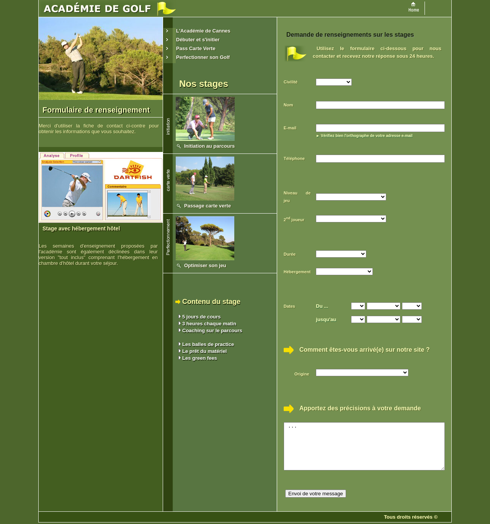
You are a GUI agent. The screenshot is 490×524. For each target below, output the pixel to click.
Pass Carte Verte (196, 48)
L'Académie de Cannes (203, 31)
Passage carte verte (207, 206)
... (374, 443)
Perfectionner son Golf (203, 57)
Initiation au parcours (209, 146)
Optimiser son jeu (205, 265)
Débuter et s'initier (198, 39)
